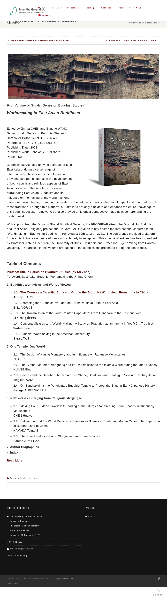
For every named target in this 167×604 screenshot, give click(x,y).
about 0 (91, 516)
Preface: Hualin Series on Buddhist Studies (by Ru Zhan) (49, 272)
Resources (124, 8)
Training (90, 8)
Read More (15, 460)
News (138, 8)
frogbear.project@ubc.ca (21, 549)
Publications (73, 8)
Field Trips (106, 8)
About (40, 8)
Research (55, 8)
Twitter (158, 578)
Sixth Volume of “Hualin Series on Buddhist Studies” (132, 40)
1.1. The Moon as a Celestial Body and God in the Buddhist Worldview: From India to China (80, 292)
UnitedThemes (13, 583)
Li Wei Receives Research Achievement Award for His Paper (38, 40)
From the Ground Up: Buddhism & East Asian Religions (38, 579)
